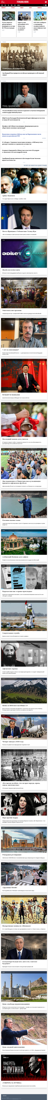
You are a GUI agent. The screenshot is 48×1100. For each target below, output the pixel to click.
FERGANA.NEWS (23, 2)
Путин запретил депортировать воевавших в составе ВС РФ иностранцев (8, 26)
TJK (8, 6)
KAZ (2, 6)
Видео (21, 8)
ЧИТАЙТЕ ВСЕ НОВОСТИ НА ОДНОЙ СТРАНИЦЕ (35, 166)
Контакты (4, 1095)
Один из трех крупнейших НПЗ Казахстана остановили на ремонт (23, 27)
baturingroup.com (15, 1098)
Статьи (13, 8)
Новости (3, 8)
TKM (11, 6)
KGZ (5, 6)
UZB (15, 6)
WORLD (18, 6)
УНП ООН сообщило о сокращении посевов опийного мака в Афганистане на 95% (40, 27)
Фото (30, 8)
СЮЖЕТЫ (40, 8)
